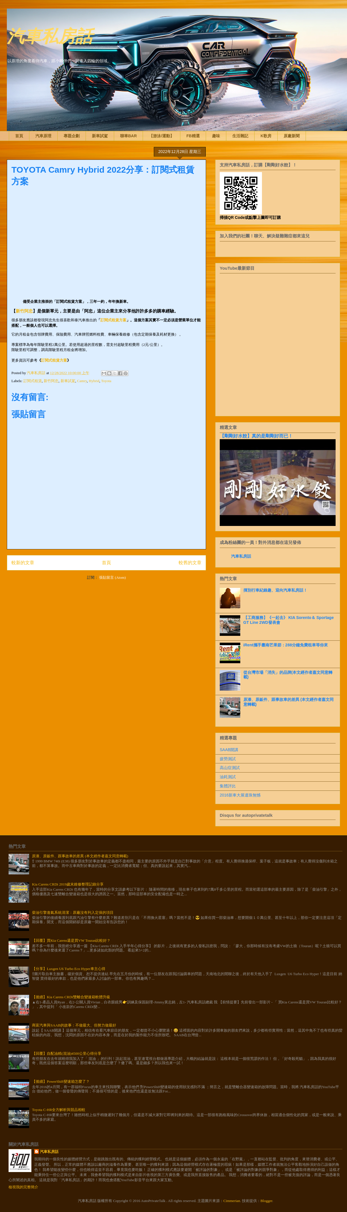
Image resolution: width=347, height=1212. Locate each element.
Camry (82, 381)
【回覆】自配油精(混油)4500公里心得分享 (66, 1053)
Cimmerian (231, 1201)
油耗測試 (228, 777)
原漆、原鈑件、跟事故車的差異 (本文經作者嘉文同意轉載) (80, 856)
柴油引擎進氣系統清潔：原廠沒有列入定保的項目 (73, 912)
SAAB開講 (229, 749)
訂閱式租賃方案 (113, 320)
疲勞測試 (228, 759)
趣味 (216, 136)
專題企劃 (72, 136)
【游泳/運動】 (161, 136)
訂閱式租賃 (32, 381)
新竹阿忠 (24, 310)
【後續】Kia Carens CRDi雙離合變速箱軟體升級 (71, 997)
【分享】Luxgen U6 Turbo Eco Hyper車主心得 (68, 969)
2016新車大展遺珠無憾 (240, 795)
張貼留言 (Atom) (112, 577)
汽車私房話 (49, 35)
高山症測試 (230, 767)
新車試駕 (100, 136)
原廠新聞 (292, 136)
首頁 (19, 136)
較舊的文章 (190, 562)
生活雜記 (240, 136)
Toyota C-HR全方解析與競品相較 (58, 1110)
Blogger (266, 1201)
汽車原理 (43, 136)
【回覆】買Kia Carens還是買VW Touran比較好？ (71, 940)
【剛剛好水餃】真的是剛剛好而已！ (256, 435)
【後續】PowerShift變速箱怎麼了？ (61, 1081)
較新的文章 (22, 562)
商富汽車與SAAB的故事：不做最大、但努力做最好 (74, 1025)
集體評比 (228, 786)
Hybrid (94, 381)
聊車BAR (128, 136)
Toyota (106, 381)
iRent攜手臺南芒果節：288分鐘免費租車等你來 (285, 645)
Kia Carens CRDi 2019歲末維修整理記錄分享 (68, 884)
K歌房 (266, 136)
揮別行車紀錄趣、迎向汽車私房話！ (275, 590)
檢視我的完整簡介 (23, 1187)
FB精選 (193, 136)
